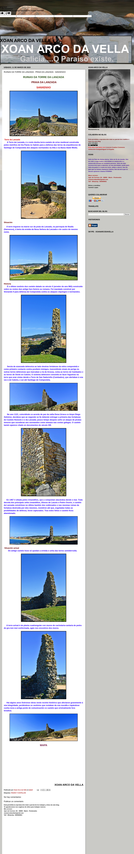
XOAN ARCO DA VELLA (25, 40)
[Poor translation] (7, 13)
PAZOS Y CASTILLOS (18, 793)
